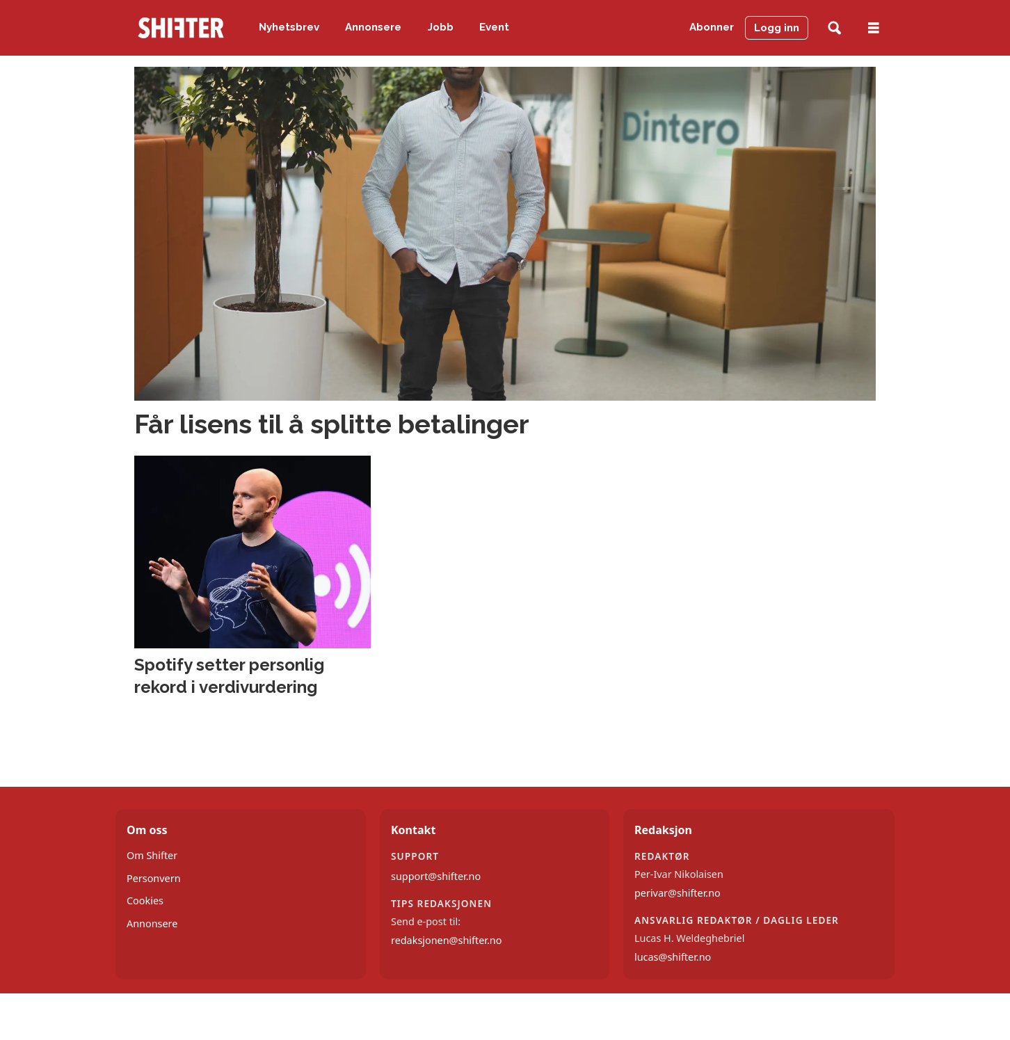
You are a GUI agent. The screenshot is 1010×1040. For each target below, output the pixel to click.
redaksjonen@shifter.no (446, 940)
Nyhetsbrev (289, 27)
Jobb (441, 27)
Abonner (711, 27)
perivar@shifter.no (677, 892)
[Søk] (834, 28)
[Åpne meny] (873, 28)
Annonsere (373, 27)
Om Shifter (152, 855)
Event (494, 27)
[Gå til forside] (181, 27)
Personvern (154, 878)
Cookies (145, 900)
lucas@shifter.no (672, 956)
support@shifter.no (436, 876)
